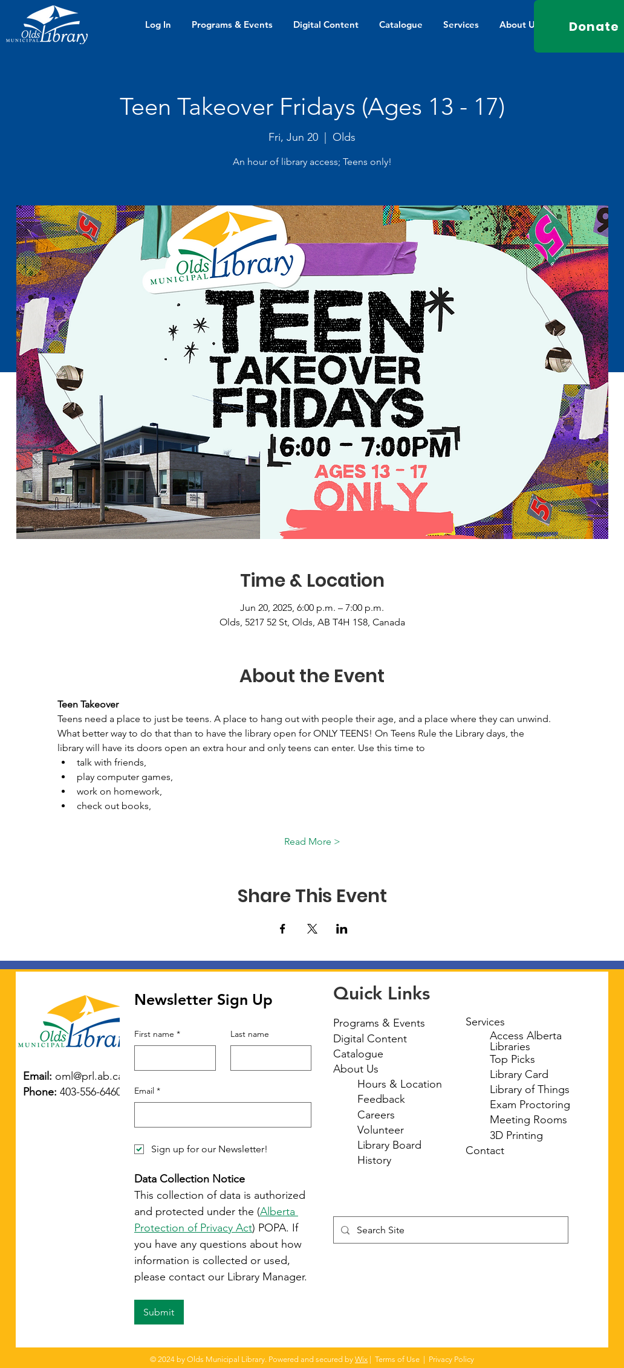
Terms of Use (397, 1359)
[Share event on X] (312, 929)
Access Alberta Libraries (526, 1041)
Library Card (519, 1074)
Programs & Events (379, 1023)
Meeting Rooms (528, 1119)
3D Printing (516, 1135)
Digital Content (370, 1038)
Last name (249, 1033)
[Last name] (267, 1058)
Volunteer (380, 1130)
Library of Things (530, 1089)
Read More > (312, 841)
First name (157, 1034)
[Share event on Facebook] (282, 929)
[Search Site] (449, 1230)
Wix (361, 1359)
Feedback (381, 1099)
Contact (485, 1150)
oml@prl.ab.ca (89, 1076)
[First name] (171, 1058)
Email (147, 1091)
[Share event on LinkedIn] (342, 929)
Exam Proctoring (530, 1104)
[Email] (219, 1115)
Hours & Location (399, 1084)
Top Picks (512, 1059)
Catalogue (358, 1053)
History (374, 1160)
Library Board (389, 1145)
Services (485, 1021)
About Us (356, 1069)
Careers (376, 1114)
